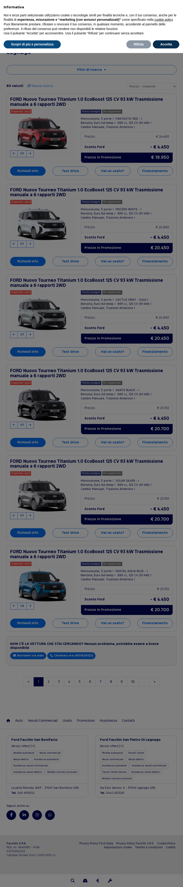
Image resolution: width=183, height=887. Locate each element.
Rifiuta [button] (139, 44)
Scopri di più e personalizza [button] (32, 44)
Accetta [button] (166, 44)
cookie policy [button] (163, 19)
